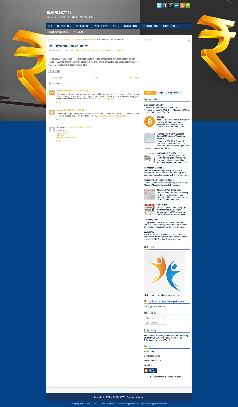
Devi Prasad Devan (152, 356)
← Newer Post (55, 78)
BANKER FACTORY (59, 12)
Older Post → (135, 78)
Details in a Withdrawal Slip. (168, 190)
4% (57, 40)
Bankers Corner (171, 25)
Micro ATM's (161, 205)
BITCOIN (160, 117)
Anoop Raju (149, 351)
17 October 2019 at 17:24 (85, 91)
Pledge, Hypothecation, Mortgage (158, 180)
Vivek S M (148, 365)
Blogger (179, 377)
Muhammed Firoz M (153, 360)
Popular (149, 93)
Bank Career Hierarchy (153, 105)
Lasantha (112, 404)
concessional (64, 40)
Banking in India (102, 25)
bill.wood (60, 110)
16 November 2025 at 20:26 (80, 127)
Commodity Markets (153, 168)
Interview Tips (65, 25)
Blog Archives (174, 93)
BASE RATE (149, 232)
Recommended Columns (60, 31)
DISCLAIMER (78, 32)
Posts (149, 318)
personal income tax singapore (100, 99)
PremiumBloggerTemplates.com (131, 404)
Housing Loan (152, 220)
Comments (152, 323)
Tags (161, 93)
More (117, 25)
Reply (58, 102)
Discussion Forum (150, 25)
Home (50, 25)
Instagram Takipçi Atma (66, 137)
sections (78, 40)
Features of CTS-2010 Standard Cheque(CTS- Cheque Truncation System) (170, 136)
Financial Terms (132, 25)
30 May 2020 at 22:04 (75, 110)
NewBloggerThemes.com (156, 404)
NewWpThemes (86, 404)
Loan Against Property (166, 153)
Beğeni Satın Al (63, 133)
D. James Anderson (65, 91)
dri (72, 40)
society (86, 40)
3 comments (118, 50)
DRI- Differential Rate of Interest (68, 45)
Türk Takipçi (61, 135)
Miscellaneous (84, 25)
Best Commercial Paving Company (112, 116)
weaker (93, 40)
